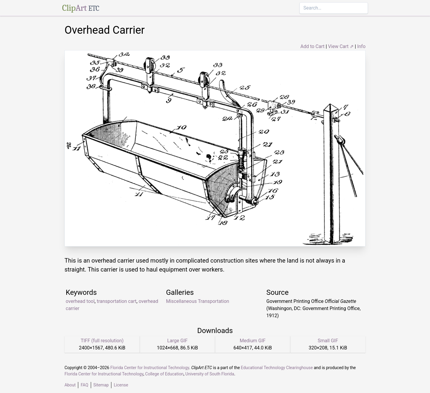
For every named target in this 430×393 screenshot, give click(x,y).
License (121, 385)
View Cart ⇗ (341, 46)
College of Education (164, 374)
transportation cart (116, 301)
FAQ (84, 385)
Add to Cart (312, 46)
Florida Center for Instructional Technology (149, 367)
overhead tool (80, 301)
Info (361, 46)
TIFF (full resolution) (102, 340)
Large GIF (177, 340)
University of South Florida (209, 374)
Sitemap (101, 385)
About (70, 385)
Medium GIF (252, 340)
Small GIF (328, 340)
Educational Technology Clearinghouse (277, 367)
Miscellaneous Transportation (197, 301)
